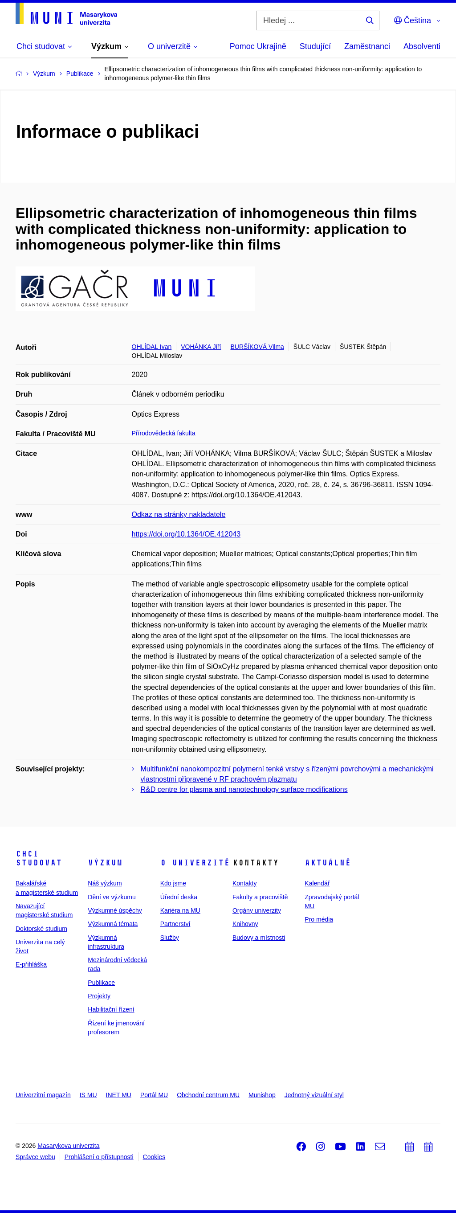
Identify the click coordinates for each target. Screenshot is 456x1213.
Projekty (99, 996)
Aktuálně (328, 863)
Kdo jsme (173, 883)
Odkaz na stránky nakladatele (179, 514)
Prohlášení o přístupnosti (99, 1156)
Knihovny (245, 923)
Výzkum (105, 863)
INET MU (118, 1094)
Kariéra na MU (180, 910)
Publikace (101, 982)
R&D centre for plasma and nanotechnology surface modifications (244, 789)
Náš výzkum (105, 883)
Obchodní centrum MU (208, 1094)
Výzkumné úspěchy (115, 910)
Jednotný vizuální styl (314, 1094)
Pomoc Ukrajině (258, 46)
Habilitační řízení (111, 1009)
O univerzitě (195, 863)
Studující (315, 46)
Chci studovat (39, 858)
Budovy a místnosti (258, 937)
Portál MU (154, 1094)
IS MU (88, 1094)
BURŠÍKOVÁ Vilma (257, 346)
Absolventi (421, 46)
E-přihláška (31, 964)
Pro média (319, 919)
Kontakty (244, 883)
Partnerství (175, 923)
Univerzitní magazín (43, 1094)
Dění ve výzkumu (111, 897)
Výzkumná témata (113, 923)
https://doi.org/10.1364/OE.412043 (186, 534)
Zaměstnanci (367, 46)
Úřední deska (178, 897)
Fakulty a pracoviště (260, 897)
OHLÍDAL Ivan (152, 346)
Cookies (154, 1156)
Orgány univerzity (256, 910)
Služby (169, 937)
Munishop (262, 1094)
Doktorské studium (41, 928)
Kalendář (317, 883)
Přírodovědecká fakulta (163, 433)
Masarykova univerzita (68, 1145)
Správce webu (35, 1156)
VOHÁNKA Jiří (201, 346)
